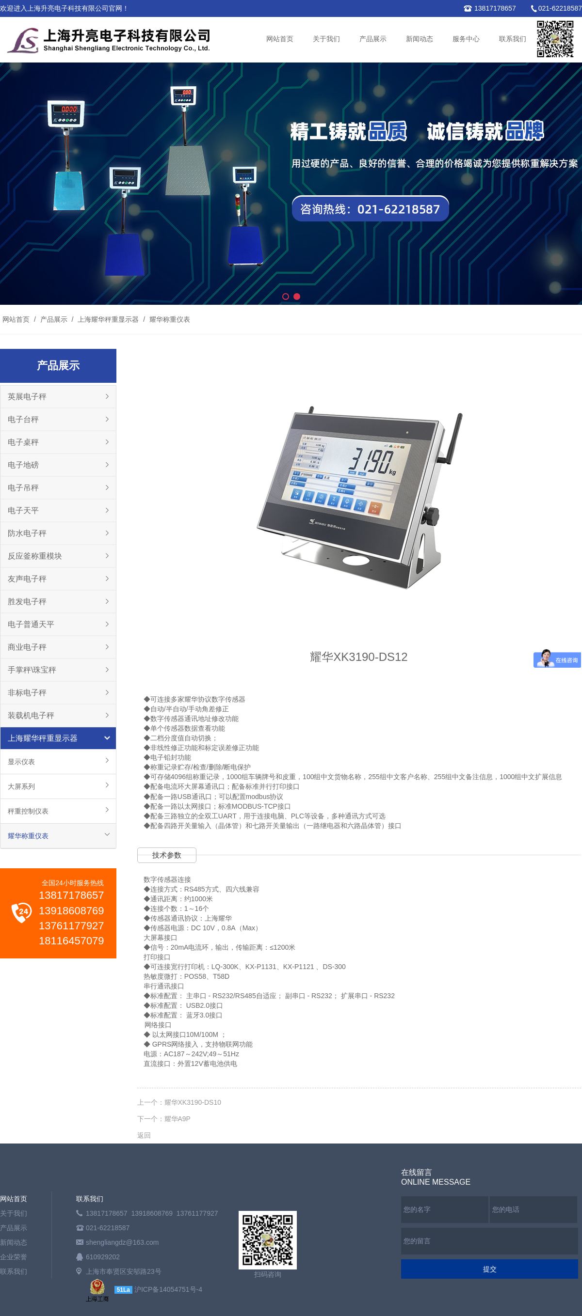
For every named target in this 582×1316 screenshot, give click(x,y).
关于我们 (326, 39)
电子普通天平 (31, 624)
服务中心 (466, 39)
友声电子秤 (27, 579)
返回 (144, 1135)
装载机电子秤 (31, 715)
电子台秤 (23, 419)
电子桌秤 (23, 442)
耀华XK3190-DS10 (193, 1102)
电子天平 (23, 510)
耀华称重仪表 (168, 319)
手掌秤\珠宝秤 (32, 670)
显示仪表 (21, 762)
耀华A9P (177, 1119)
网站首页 (279, 39)
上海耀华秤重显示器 (108, 319)
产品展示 (373, 39)
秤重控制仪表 (28, 811)
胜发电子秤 (27, 601)
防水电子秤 (27, 533)
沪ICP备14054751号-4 (168, 1289)
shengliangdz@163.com (122, 1242)
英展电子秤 (27, 396)
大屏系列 (21, 786)
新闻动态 (419, 39)
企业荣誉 (13, 1257)
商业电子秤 (27, 647)
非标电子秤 (27, 693)
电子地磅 (23, 465)
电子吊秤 (23, 488)
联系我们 (512, 39)
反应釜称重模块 (35, 556)
